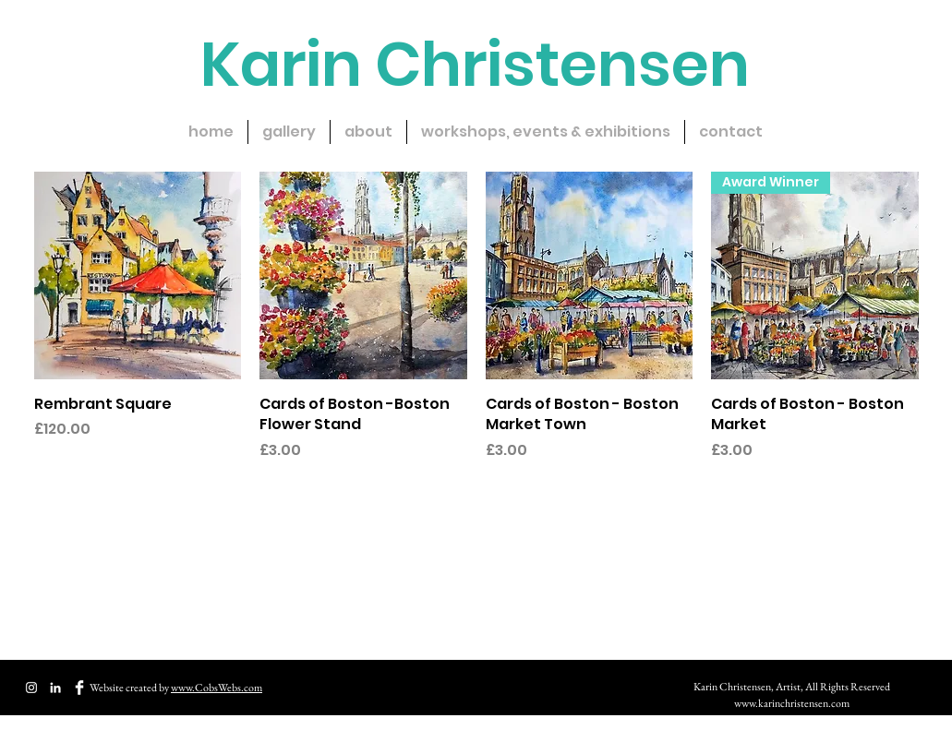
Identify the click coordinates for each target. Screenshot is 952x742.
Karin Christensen (475, 64)
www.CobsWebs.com (216, 687)
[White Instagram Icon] (31, 687)
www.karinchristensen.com (792, 703)
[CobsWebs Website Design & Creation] (55, 687)
